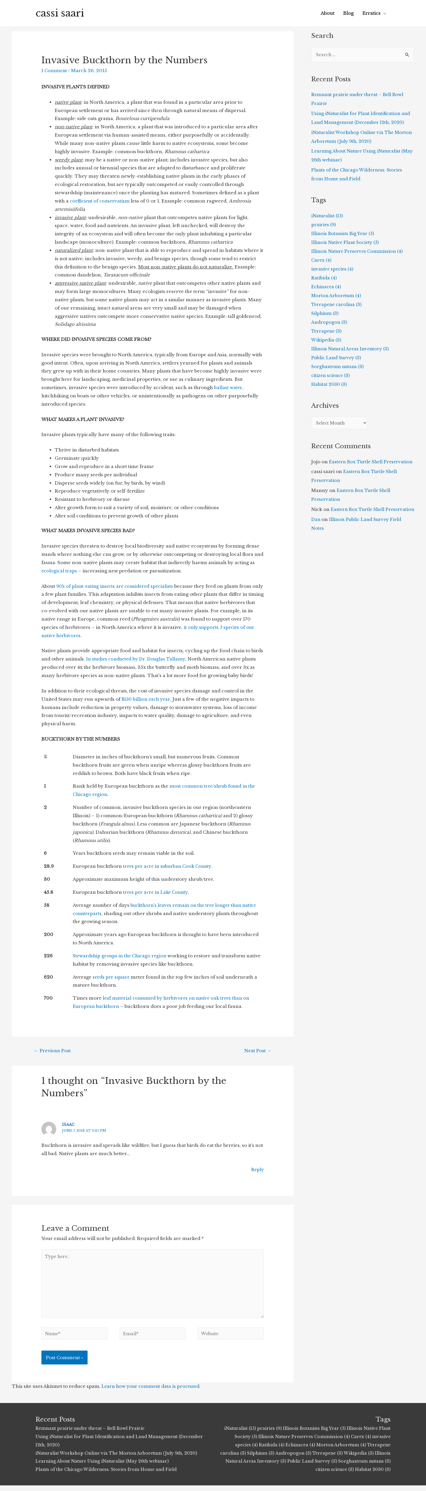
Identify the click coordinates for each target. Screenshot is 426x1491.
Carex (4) (321, 260)
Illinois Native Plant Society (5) (346, 242)
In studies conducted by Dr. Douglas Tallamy (138, 659)
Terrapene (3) (327, 331)
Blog (348, 13)
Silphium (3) (325, 313)
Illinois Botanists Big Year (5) (343, 234)
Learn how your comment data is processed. (153, 1392)
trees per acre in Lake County (157, 892)
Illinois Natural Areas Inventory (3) (351, 349)
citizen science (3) (331, 375)
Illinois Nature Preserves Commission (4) (358, 251)
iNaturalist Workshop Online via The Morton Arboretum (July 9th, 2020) (120, 1458)
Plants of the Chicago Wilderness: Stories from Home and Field (108, 1475)
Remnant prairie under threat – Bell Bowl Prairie (92, 1434)
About (327, 13)
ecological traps (59, 571)
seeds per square (112, 977)
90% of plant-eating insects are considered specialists (117, 586)
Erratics (371, 13)
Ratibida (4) (324, 278)
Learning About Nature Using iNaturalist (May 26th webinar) (105, 1466)
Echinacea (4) (326, 287)
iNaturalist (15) (327, 216)
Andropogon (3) (329, 322)
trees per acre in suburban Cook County (169, 866)
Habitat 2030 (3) (329, 384)
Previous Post (54, 1051)
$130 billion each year (147, 699)
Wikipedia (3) (326, 340)
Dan (316, 538)
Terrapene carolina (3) (337, 304)
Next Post (256, 1051)
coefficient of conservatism (101, 201)
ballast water (228, 387)
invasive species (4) (333, 269)
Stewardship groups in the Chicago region (121, 956)
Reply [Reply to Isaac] (257, 1170)
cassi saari (61, 13)
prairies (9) (323, 225)
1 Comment (54, 70)
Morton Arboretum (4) (336, 296)
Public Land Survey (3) (337, 358)
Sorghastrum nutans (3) (338, 367)
